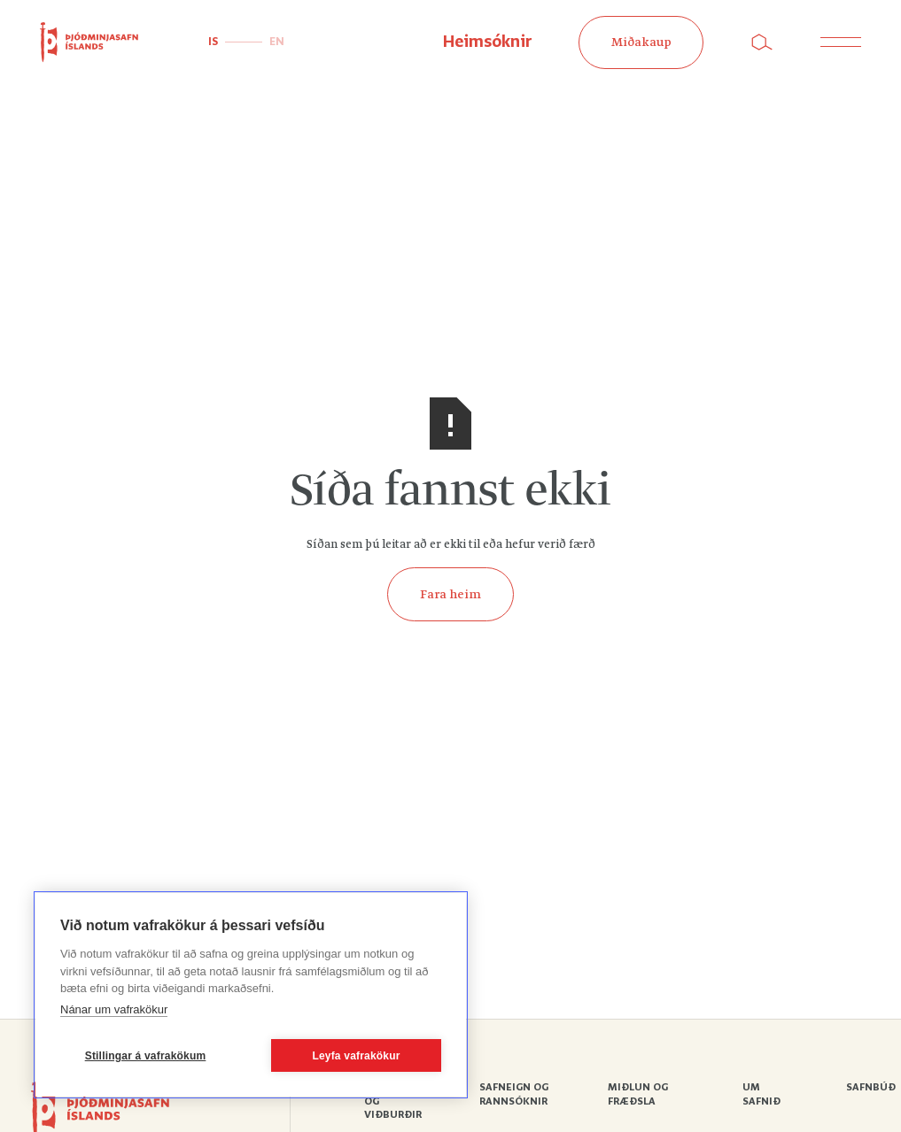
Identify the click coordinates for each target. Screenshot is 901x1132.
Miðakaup (641, 42)
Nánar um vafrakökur (113, 1009)
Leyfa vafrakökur (356, 1056)
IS (213, 42)
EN (276, 42)
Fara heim (450, 595)
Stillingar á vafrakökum (145, 1056)
